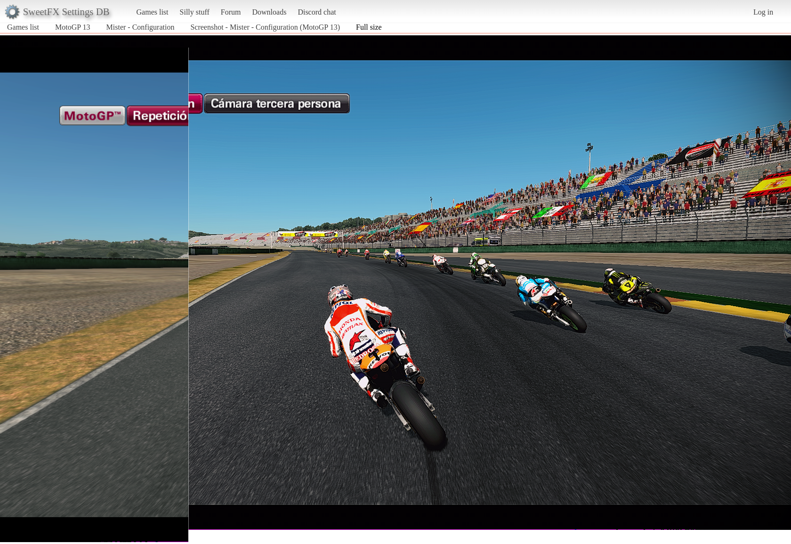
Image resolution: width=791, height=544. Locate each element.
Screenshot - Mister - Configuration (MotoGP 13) (265, 27)
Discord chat (317, 12)
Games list (153, 12)
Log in (763, 12)
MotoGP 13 (72, 27)
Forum (231, 12)
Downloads (269, 12)
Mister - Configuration (140, 27)
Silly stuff (195, 12)
